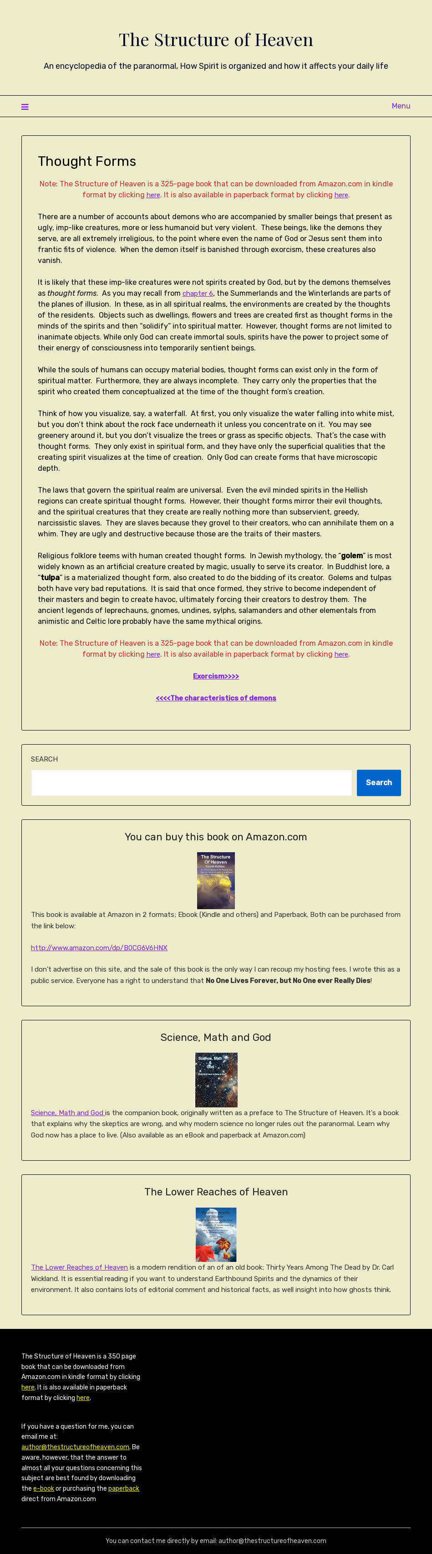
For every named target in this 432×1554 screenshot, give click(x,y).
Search (44, 759)
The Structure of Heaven (216, 36)
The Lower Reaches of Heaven (79, 1267)
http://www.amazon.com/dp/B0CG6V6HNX (99, 948)
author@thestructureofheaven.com (75, 1447)
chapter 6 (199, 293)
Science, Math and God (68, 1113)
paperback (123, 1488)
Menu (401, 106)
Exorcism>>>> (216, 676)
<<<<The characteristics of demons (216, 698)
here (152, 194)
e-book (43, 1488)
